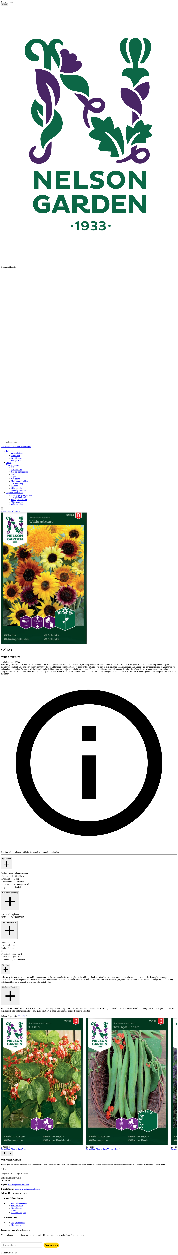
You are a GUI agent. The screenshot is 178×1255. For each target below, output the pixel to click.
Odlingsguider (17, 502)
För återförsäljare (24, 447)
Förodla (14, 486)
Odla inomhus (17, 488)
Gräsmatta (15, 479)
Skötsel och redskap (19, 472)
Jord (13, 474)
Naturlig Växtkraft (19, 490)
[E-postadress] (21, 1245)
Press (13, 1210)
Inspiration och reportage (21, 495)
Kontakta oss (16, 1208)
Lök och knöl (16, 469)
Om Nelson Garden (9, 447)
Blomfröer (15, 456)
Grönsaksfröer (17, 453)
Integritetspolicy (18, 1223)
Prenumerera (51, 1245)
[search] (2, 509)
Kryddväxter (16, 458)
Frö (12, 467)
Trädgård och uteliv (19, 497)
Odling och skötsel (19, 500)
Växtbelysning (17, 483)
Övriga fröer (16, 460)
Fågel (13, 476)
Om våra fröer (17, 1206)
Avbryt (4, 5)
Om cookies (16, 1225)
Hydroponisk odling (19, 481)
